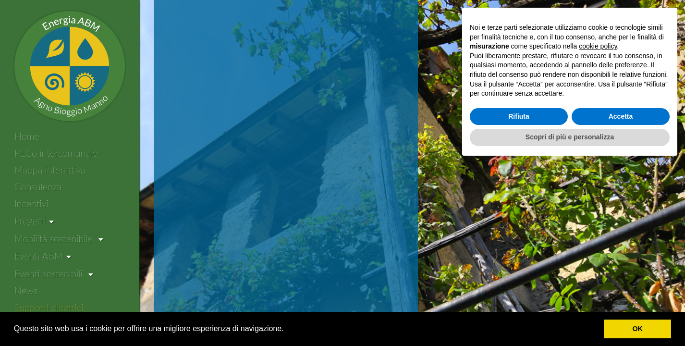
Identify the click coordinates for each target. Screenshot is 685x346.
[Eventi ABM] (42, 256)
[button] (287, 329)
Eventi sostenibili (53, 273)
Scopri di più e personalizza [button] (570, 319)
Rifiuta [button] (518, 299)
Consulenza (37, 186)
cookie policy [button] (598, 229)
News (25, 290)
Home (26, 136)
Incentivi (31, 203)
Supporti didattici (48, 307)
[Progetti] (34, 221)
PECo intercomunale (55, 153)
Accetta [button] (621, 299)
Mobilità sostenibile (58, 238)
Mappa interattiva (50, 169)
